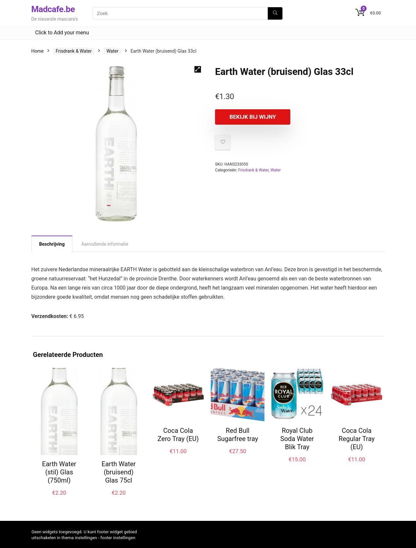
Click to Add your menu (62, 32)
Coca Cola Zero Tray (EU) (178, 435)
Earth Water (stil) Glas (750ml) (59, 472)
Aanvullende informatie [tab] (104, 244)
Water (112, 51)
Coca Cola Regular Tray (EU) (357, 439)
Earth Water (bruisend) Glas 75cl (118, 472)
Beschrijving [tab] (52, 244)
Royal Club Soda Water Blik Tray (297, 439)
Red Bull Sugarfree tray (237, 435)
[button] (197, 69)
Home (37, 51)
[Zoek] (275, 13)
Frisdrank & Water (74, 51)
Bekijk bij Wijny (252, 117)
